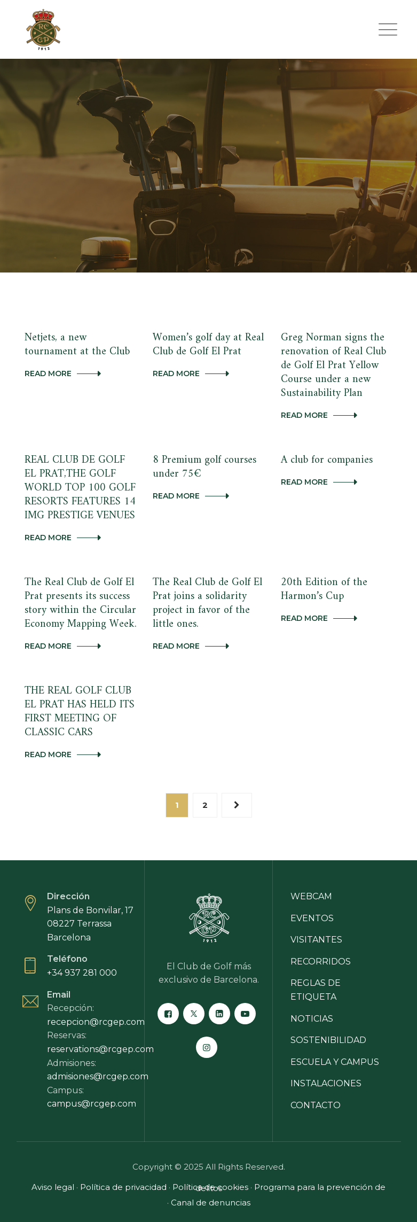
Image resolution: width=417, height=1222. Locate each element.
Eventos (312, 918)
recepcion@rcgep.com (96, 1022)
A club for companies (327, 460)
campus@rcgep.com (91, 1104)
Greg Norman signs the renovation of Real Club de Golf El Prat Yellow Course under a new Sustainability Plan (333, 366)
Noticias (311, 1019)
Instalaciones (325, 1083)
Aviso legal (53, 1187)
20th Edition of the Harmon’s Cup (324, 589)
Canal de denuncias (210, 1202)
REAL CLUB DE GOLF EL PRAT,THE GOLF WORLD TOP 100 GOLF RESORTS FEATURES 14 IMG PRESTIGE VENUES (80, 488)
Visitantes (316, 940)
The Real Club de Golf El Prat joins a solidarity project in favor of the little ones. (207, 603)
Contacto (315, 1105)
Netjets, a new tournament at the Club (77, 345)
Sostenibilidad (328, 1040)
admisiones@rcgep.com (97, 1076)
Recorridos (320, 961)
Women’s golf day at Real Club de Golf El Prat (208, 345)
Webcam (311, 896)
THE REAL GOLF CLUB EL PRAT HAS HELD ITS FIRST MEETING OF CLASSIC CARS (80, 712)
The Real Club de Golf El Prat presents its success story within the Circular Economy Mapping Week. (81, 603)
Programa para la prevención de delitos (290, 1187)
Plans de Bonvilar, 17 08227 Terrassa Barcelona (90, 924)
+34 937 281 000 (82, 973)
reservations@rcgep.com (100, 1049)
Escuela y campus (334, 1062)
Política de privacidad (123, 1187)
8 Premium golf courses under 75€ (204, 467)
